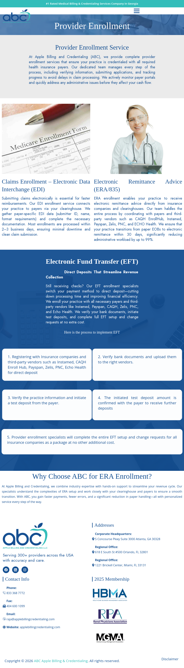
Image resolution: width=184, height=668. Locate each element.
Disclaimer (170, 659)
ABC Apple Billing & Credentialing (61, 660)
